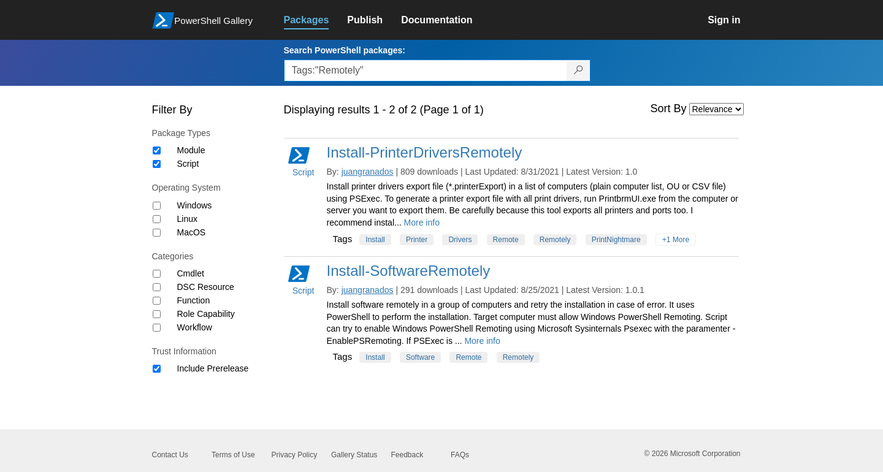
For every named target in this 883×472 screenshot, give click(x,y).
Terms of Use (233, 455)
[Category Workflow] (157, 328)
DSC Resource (205, 287)
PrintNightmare (616, 239)
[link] (316, 20)
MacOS (191, 232)
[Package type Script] (157, 164)
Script (188, 164)
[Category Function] (157, 301)
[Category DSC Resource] (157, 287)
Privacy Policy (295, 455)
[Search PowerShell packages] (579, 70)
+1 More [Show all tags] (675, 239)
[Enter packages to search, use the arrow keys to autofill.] (425, 70)
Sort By (669, 108)
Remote (506, 239)
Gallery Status (354, 455)
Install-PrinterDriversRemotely (424, 152)
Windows (194, 205)
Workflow (194, 327)
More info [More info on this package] (422, 222)
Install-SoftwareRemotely (409, 270)
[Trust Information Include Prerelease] (157, 369)
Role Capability (206, 314)
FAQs (460, 455)
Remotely (555, 239)
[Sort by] (716, 109)
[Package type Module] (157, 150)
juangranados (368, 172)
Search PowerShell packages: (344, 50)
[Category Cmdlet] (157, 274)
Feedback (407, 455)
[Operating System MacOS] (157, 233)
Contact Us (170, 455)
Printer (416, 239)
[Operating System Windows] (157, 206)
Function (193, 300)
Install (374, 239)
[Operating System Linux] (157, 219)
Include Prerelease (213, 368)
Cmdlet (190, 273)
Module (191, 150)
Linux (187, 219)
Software (420, 357)
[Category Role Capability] (157, 314)
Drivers (460, 239)
